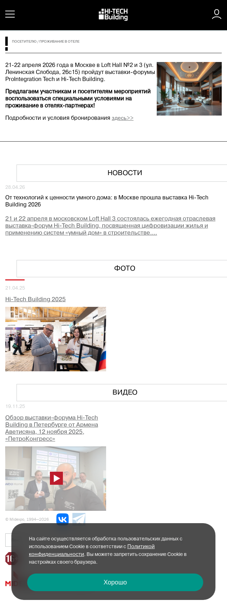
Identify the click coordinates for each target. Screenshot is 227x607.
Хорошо (115, 582)
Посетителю (24, 41)
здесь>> (123, 118)
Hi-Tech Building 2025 (35, 299)
